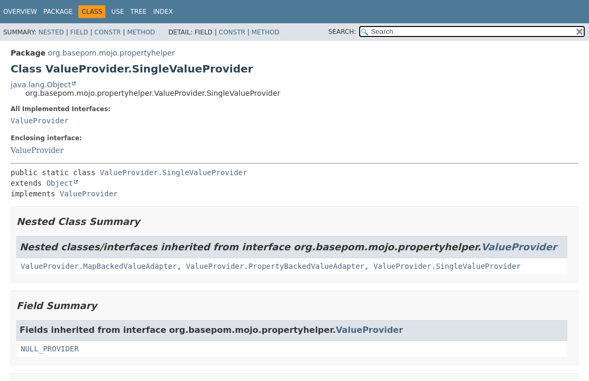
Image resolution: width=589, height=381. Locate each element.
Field (79, 32)
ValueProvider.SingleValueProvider (173, 172)
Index (163, 11)
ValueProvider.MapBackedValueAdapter (99, 266)
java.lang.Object (41, 84)
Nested (51, 32)
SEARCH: (342, 31)
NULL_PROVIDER (50, 348)
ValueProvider (40, 120)
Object (59, 183)
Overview (20, 11)
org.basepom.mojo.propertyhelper (111, 53)
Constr (107, 32)
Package (58, 11)
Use (117, 11)
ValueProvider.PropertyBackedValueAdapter (275, 266)
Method (141, 32)
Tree (138, 11)
